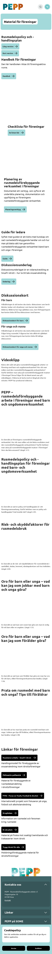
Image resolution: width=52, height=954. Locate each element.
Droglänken (7, 813)
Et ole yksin (7, 830)
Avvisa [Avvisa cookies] (13, 948)
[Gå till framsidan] (13, 7)
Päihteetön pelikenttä (12, 775)
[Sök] (40, 7)
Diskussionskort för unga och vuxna (18, 347)
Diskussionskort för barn (13, 320)
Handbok (6, 76)
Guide (5, 259)
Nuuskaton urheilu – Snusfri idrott (17, 758)
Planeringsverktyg (13, 209)
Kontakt (8, 900)
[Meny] (47, 7)
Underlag (6, 281)
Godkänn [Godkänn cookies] (38, 948)
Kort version (8, 53)
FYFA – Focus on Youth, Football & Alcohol (20, 796)
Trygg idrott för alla (11, 847)
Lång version (8, 46)
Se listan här (14, 132)
